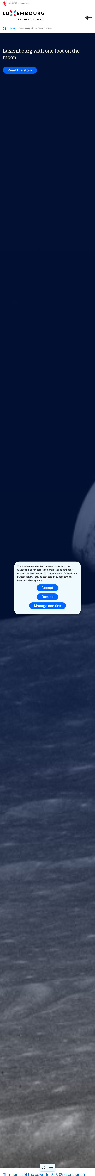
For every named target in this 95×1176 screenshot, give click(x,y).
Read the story (19, 70)
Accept (47, 587)
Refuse (47, 596)
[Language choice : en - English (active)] (88, 17)
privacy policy (34, 580)
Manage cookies (47, 605)
